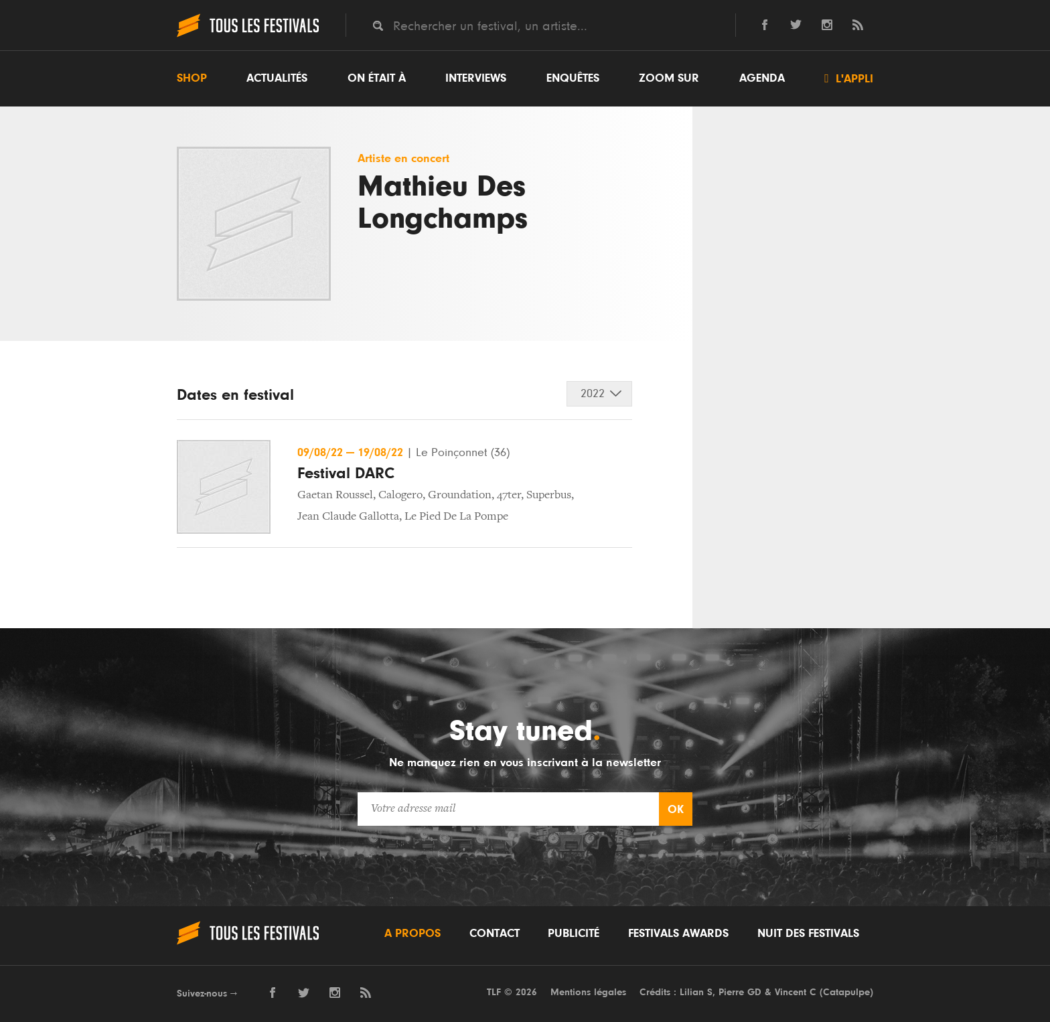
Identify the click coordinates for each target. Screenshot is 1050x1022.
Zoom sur (669, 78)
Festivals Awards (678, 934)
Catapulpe (846, 992)
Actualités (276, 78)
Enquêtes (572, 78)
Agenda (762, 78)
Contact (494, 934)
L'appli (848, 78)
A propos (412, 934)
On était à (377, 78)
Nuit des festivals (808, 934)
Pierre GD (740, 992)
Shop (192, 78)
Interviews (475, 78)
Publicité (573, 934)
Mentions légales (588, 992)
